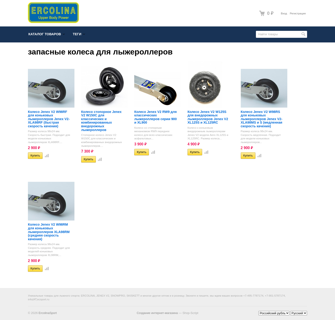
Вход (284, 13)
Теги (77, 34)
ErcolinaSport (48, 313)
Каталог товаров (44, 34)
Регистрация (298, 13)
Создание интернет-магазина (157, 313)
